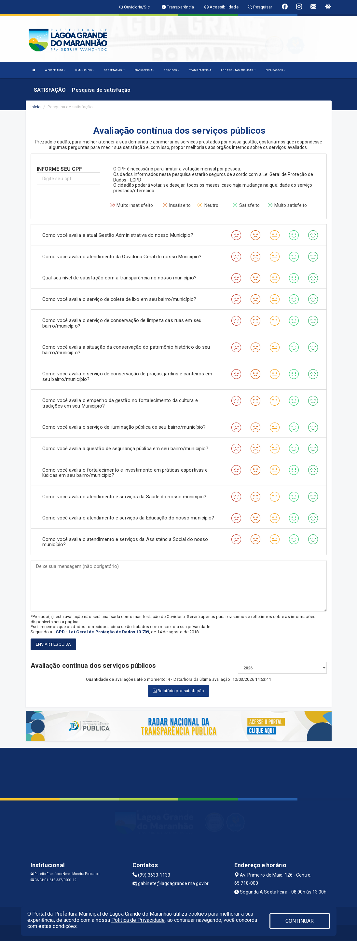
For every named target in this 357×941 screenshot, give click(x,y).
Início (36, 106)
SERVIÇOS (171, 70)
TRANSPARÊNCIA (200, 70)
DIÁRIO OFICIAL (144, 70)
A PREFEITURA (55, 70)
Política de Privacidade (138, 920)
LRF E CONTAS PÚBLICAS (238, 70)
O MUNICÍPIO (84, 70)
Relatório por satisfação (178, 690)
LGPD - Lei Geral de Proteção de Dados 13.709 (101, 631)
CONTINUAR (299, 921)
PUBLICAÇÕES (275, 70)
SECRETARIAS (114, 70)
